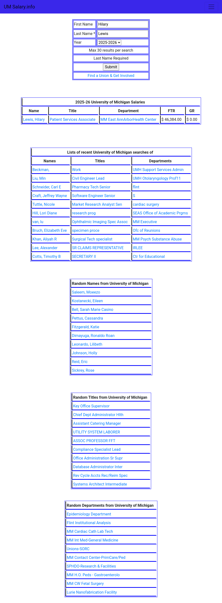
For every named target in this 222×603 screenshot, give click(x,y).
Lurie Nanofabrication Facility (92, 592)
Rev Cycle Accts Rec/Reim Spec (100, 475)
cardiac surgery (146, 204)
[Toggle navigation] (211, 7)
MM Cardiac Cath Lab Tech (90, 531)
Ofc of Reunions (146, 230)
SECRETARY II (84, 256)
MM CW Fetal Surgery (85, 583)
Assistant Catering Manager (97, 423)
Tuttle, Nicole (44, 204)
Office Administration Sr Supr (98, 458)
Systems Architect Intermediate (100, 484)
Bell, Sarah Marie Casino (92, 309)
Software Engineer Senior (93, 195)
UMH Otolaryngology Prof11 (157, 178)
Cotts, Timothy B (47, 256)
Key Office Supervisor (91, 406)
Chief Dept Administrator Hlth (98, 414)
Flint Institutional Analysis (89, 523)
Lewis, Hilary (34, 119)
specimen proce (86, 230)
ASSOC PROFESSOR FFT (94, 441)
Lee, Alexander (45, 248)
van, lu (38, 221)
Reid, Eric (79, 361)
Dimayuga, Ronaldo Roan (93, 335)
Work (76, 169)
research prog (84, 213)
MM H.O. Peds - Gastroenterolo (93, 575)
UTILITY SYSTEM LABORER (96, 432)
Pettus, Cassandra (87, 318)
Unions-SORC (78, 549)
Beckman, (41, 169)
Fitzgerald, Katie (85, 327)
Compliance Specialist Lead (97, 449)
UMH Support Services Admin (158, 169)
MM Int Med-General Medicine (92, 540)
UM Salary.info (19, 7)
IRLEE (138, 248)
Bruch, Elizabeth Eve (50, 230)
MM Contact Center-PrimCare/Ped (96, 557)
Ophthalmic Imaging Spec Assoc (100, 221)
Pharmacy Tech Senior (91, 187)
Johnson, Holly (84, 353)
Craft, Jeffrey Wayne (50, 195)
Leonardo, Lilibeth (87, 344)
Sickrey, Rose (83, 370)
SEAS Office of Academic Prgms (160, 213)
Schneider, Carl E (47, 187)
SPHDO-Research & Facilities (91, 566)
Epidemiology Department (89, 514)
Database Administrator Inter (97, 467)
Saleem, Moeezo (86, 292)
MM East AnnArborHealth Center (128, 119)
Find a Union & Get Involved (111, 75)
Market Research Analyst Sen (97, 204)
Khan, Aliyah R (45, 239)
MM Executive (145, 221)
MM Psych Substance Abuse (157, 239)
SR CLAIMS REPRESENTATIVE (98, 248)
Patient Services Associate (72, 119)
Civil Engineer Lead (88, 178)
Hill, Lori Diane (45, 213)
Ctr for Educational (149, 256)
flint (136, 187)
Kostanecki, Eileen (87, 301)
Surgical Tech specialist (92, 239)
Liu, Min (39, 178)
